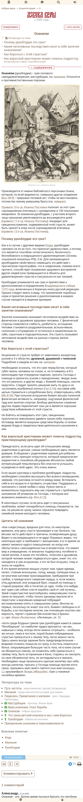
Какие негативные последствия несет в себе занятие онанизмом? (41, 48)
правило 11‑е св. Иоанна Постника (24, 221)
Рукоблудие (15, 719)
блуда (49, 245)
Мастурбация (17, 703)
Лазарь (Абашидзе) (35, 671)
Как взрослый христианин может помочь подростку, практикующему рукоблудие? (41, 60)
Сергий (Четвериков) (54, 688)
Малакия (10, 692)
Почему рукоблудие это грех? (25, 42)
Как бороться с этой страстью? (25, 54)
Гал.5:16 (50, 388)
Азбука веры (41, 15)
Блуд (8, 737)
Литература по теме (18, 38)
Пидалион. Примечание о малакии (27, 696)
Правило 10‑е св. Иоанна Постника (24, 207)
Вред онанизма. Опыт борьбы (27, 707)
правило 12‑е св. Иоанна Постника (24, 231)
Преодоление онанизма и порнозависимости (34, 723)
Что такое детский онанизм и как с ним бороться (40, 715)
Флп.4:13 (39, 497)
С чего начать (72, 26)
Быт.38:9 (7, 198)
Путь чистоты (13, 688)
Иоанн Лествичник (23, 617)
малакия (59, 76)
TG (72, 763)
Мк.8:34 (7, 395)
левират (59, 201)
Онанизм (14, 711)
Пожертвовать (10, 26)
